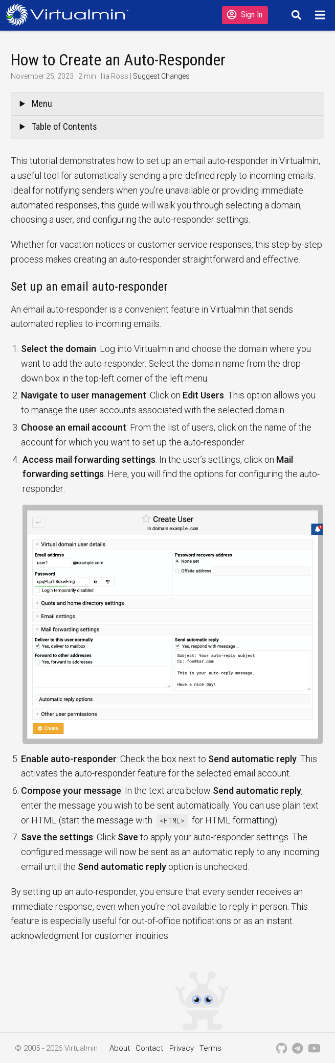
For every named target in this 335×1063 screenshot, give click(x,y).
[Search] (295, 15)
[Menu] (321, 15)
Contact (149, 1048)
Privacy (181, 1048)
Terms (210, 1048)
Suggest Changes (161, 76)
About (119, 1048)
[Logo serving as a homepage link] (69, 15)
